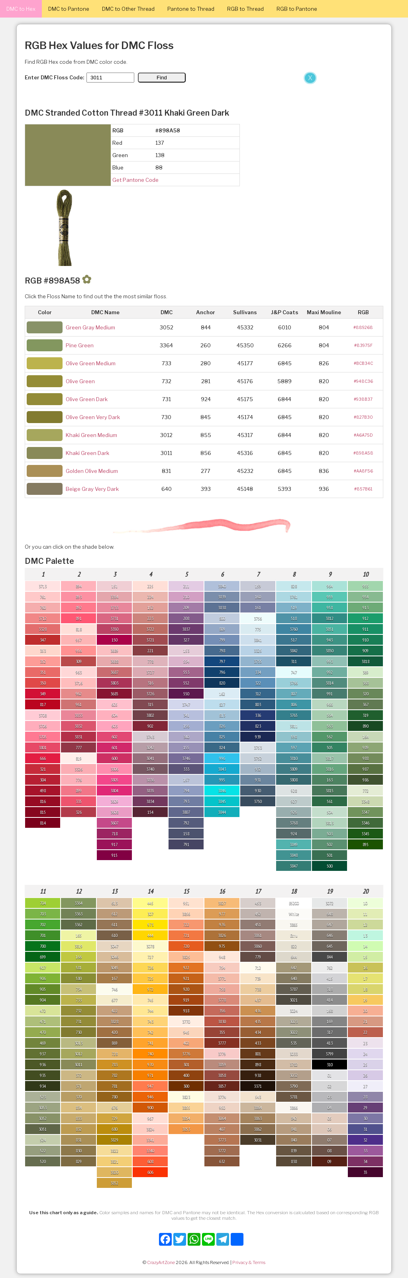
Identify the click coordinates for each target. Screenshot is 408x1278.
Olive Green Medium (91, 363)
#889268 (363, 327)
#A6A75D (363, 435)
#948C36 (363, 381)
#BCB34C (363, 363)
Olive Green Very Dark (93, 417)
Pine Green (80, 345)
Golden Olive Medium (92, 471)
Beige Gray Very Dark (92, 489)
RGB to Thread (245, 9)
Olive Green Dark (87, 399)
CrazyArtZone (161, 1262)
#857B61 (363, 488)
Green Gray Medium (90, 327)
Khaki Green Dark (87, 453)
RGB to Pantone (297, 9)
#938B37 (363, 399)
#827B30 (363, 417)
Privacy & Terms (248, 1262)
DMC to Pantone (68, 9)
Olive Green (80, 381)
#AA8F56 (363, 471)
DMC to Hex (20, 9)
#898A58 (363, 453)
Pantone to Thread (190, 9)
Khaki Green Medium (91, 435)
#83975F (363, 345)
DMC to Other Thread (128, 9)
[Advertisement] (159, 131)
